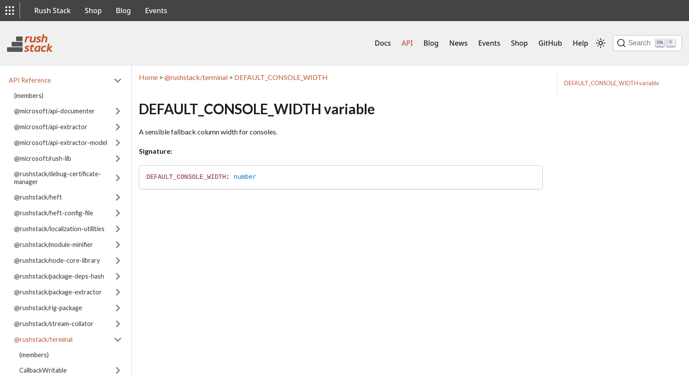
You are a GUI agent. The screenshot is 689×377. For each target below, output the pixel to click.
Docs (383, 43)
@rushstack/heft (38, 197)
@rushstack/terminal (43, 339)
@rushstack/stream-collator (54, 323)
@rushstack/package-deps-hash (59, 276)
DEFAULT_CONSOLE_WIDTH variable (611, 83)
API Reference (30, 80)
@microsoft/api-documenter (54, 111)
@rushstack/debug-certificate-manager (57, 177)
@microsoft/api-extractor (50, 126)
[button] (10, 10)
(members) (29, 95)
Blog (123, 10)
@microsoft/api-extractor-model (60, 142)
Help (580, 43)
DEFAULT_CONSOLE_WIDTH (281, 77)
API (407, 43)
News (458, 43)
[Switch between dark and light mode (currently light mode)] (601, 43)
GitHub (550, 43)
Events (156, 10)
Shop (93, 10)
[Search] (647, 43)
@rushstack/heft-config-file (53, 213)
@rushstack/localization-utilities (59, 228)
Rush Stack (52, 10)
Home (148, 77)
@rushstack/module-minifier (53, 244)
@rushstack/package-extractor (58, 292)
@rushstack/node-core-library (57, 260)
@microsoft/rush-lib (42, 158)
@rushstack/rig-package (48, 308)
